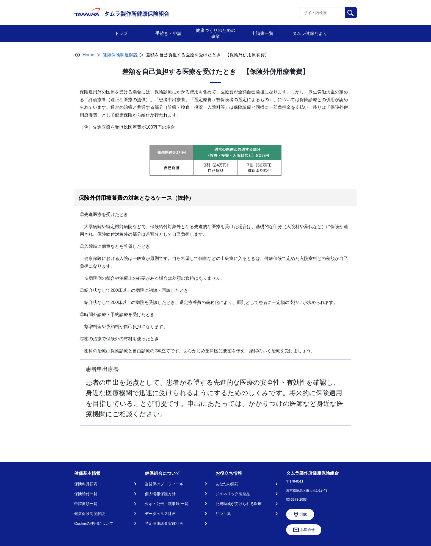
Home (88, 54)
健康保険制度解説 (120, 54)
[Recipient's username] (322, 12)
